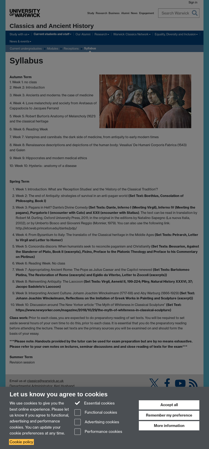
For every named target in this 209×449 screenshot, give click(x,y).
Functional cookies (95, 413)
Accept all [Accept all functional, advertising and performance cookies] (169, 404)
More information (169, 425)
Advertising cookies (96, 422)
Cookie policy (21, 442)
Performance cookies (98, 432)
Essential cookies (94, 403)
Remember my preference (169, 415)
